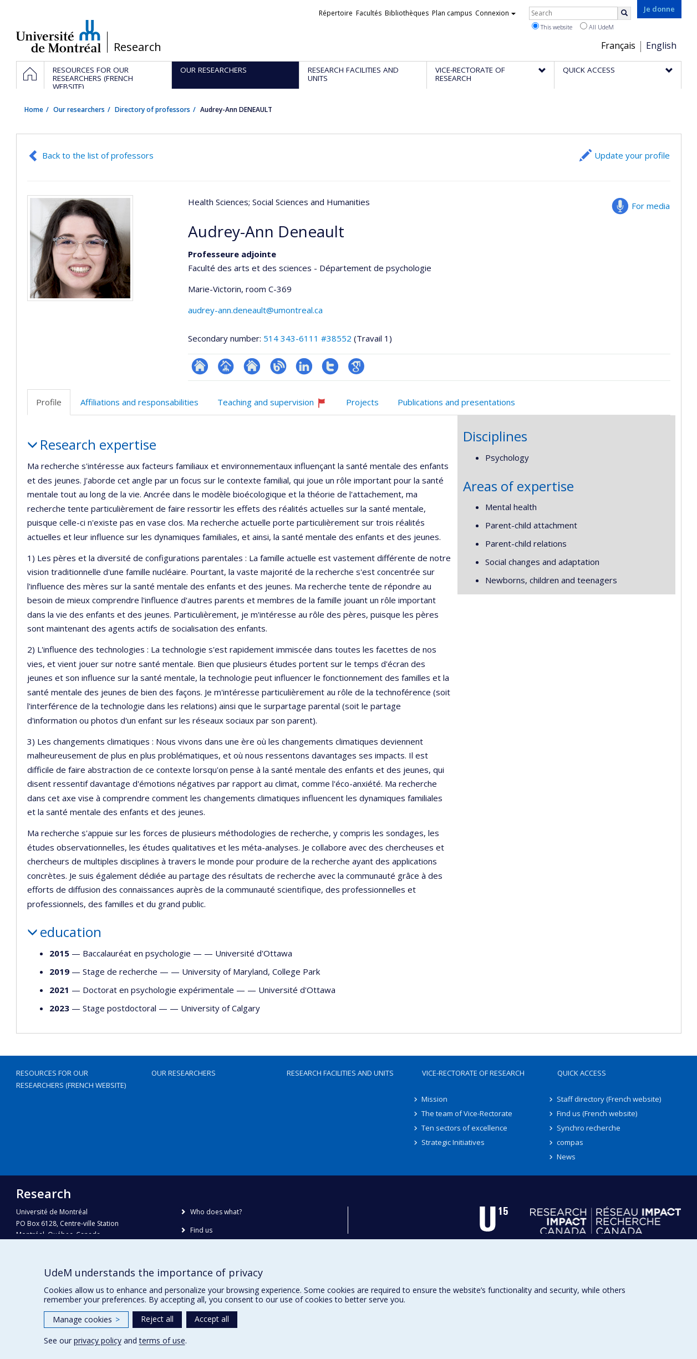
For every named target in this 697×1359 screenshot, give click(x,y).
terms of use (162, 1340)
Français (618, 45)
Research (137, 47)
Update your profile (632, 155)
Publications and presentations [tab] (456, 402)
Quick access (581, 1073)
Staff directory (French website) (609, 1099)
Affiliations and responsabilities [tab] (139, 402)
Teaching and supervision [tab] (276, 406)
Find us (201, 1230)
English (661, 45)
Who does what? (216, 1212)
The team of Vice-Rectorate (467, 1113)
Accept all (212, 1319)
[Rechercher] (624, 13)
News (566, 1157)
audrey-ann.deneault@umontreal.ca (255, 309)
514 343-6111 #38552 (307, 338)
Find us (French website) (597, 1113)
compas (570, 1142)
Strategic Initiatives (453, 1142)
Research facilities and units (340, 1073)
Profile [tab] (49, 402)
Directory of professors (152, 109)
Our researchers (79, 109)
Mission (435, 1099)
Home (33, 109)
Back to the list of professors (98, 155)
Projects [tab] (362, 402)
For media (651, 205)
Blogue (278, 366)
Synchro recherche (589, 1128)
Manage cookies (86, 1319)
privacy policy (97, 1340)
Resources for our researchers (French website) (71, 1079)
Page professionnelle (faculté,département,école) (226, 366)
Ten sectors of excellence (465, 1128)
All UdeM (597, 26)
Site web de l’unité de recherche (252, 366)
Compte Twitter (330, 366)
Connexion (495, 13)
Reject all (157, 1319)
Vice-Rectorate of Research (473, 1073)
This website (552, 26)
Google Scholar (356, 366)
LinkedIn (304, 366)
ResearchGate (199, 366)
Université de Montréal (58, 36)
